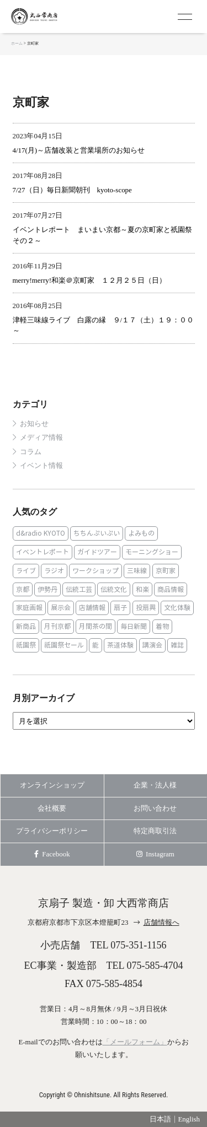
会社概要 (52, 808)
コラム (30, 452)
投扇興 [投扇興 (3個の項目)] (146, 607)
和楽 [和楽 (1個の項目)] (142, 589)
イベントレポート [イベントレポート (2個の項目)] (42, 552)
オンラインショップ (52, 785)
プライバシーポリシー (52, 831)
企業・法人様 (155, 785)
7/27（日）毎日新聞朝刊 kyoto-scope (72, 190)
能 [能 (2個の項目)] (95, 645)
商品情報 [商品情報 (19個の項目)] (170, 589)
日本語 (160, 1119)
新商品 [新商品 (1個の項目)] (26, 626)
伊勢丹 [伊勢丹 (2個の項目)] (47, 589)
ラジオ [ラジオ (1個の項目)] (54, 571)
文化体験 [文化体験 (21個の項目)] (177, 607)
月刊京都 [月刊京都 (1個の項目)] (57, 626)
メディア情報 (41, 437)
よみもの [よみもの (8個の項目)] (141, 533)
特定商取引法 (155, 831)
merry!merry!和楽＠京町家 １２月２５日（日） (89, 280)
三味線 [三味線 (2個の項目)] (137, 571)
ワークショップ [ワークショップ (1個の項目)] (95, 571)
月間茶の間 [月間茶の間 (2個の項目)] (95, 626)
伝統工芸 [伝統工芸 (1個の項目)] (79, 589)
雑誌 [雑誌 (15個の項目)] (177, 645)
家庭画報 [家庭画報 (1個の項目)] (29, 607)
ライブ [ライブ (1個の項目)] (26, 571)
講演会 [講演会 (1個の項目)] (152, 645)
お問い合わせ (155, 808)
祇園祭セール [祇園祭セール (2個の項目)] (64, 645)
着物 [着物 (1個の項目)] (162, 626)
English (189, 1119)
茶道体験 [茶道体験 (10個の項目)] (120, 645)
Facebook (52, 854)
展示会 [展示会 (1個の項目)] (61, 607)
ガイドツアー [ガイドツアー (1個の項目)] (97, 552)
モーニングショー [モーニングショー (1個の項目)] (151, 552)
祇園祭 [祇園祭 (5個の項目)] (26, 645)
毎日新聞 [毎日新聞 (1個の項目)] (133, 626)
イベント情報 (41, 466)
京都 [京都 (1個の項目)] (22, 589)
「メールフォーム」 (135, 1042)
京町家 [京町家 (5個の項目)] (166, 571)
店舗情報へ (161, 922)
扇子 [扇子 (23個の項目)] (120, 607)
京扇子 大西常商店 (55, 16)
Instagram (155, 854)
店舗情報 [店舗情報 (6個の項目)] (92, 607)
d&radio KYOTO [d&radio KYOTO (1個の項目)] (40, 533)
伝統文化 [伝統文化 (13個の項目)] (113, 589)
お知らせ (34, 424)
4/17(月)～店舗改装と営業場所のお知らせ (79, 150)
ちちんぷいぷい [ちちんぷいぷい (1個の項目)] (96, 533)
